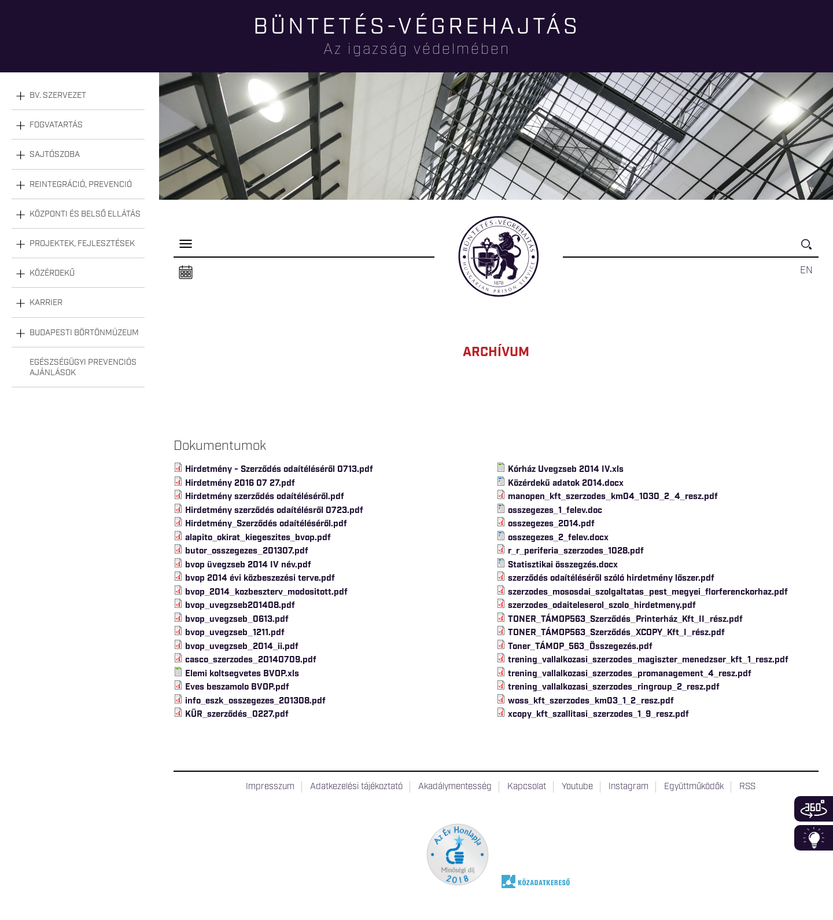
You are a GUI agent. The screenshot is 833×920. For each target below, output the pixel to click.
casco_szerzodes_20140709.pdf (250, 660)
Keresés (810, 249)
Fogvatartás (56, 125)
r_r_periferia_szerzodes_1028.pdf (576, 551)
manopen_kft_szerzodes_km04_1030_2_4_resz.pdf (613, 497)
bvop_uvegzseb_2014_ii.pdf (241, 647)
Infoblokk (813, 838)
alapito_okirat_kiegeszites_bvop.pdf (258, 538)
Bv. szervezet (58, 95)
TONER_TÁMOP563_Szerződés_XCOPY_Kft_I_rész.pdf (616, 633)
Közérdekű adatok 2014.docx (566, 483)
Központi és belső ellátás (85, 214)
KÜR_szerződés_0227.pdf (237, 714)
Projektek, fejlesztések (82, 244)
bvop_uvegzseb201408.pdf (240, 605)
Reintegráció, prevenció (81, 184)
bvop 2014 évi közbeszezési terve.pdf (260, 578)
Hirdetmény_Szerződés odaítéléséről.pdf (266, 524)
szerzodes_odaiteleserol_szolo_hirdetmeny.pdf (602, 605)
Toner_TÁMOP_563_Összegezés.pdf (580, 647)
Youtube (577, 787)
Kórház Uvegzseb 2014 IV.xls (566, 469)
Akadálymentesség (455, 787)
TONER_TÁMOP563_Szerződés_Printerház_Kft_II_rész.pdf (625, 619)
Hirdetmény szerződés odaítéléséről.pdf (264, 497)
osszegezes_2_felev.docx (558, 538)
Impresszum (270, 787)
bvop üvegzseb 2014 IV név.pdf (248, 565)
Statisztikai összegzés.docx (563, 565)
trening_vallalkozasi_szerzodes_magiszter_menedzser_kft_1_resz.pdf (648, 660)
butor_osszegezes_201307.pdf (246, 551)
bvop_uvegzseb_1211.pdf (235, 633)
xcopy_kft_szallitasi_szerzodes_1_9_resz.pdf (598, 714)
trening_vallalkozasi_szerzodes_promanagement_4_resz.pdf (630, 674)
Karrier (46, 303)
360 (813, 809)
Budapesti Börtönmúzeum (84, 333)
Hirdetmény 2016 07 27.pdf (240, 483)
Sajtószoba (55, 154)
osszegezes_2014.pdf (551, 524)
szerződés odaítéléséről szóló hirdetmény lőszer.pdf (611, 578)
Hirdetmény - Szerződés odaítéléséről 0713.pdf (279, 469)
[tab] (78, 96)
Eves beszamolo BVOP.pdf (237, 687)
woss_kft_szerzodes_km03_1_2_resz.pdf (591, 701)
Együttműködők (694, 787)
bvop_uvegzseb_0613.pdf (237, 619)
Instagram (628, 787)
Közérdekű (52, 273)
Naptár (185, 272)
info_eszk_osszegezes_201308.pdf (255, 701)
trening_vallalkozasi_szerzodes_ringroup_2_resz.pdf (614, 687)
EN (806, 270)
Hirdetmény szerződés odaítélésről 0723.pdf (274, 510)
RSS (747, 787)
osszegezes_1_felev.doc (555, 510)
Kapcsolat (526, 787)
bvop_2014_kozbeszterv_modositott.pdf (266, 592)
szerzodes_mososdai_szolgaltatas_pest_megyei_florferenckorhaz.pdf (648, 592)
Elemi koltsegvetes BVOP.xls (242, 674)
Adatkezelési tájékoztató (356, 787)
